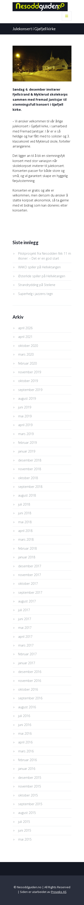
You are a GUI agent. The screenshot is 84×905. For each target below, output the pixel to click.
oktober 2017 (28, 583)
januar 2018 (26, 557)
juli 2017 (24, 610)
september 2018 (30, 487)
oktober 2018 (28, 478)
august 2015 (27, 813)
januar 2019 (26, 451)
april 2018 (25, 531)
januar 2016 (26, 768)
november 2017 (29, 575)
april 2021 (25, 337)
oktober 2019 (28, 381)
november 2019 (29, 372)
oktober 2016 (28, 689)
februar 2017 (27, 654)
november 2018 (29, 469)
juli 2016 (24, 716)
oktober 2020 (28, 346)
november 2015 (29, 786)
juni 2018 (24, 513)
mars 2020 (26, 354)
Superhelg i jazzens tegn (35, 294)
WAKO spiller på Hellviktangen (39, 267)
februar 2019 (27, 442)
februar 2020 (27, 363)
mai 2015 (25, 839)
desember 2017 (29, 566)
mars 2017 (26, 645)
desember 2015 (29, 777)
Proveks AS (59, 892)
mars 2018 (26, 539)
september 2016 (30, 698)
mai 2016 (25, 733)
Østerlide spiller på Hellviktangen (41, 276)
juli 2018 (24, 504)
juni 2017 (24, 619)
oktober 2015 (28, 795)
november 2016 (29, 681)
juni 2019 (24, 407)
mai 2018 (25, 522)
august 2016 (27, 707)
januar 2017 (26, 663)
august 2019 (27, 398)
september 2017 (30, 592)
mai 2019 (25, 416)
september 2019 (30, 390)
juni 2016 (24, 725)
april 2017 (25, 636)
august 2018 (27, 495)
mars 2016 (26, 751)
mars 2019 (26, 434)
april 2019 (25, 425)
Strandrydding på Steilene (36, 285)
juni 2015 (24, 830)
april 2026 (25, 328)
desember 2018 (29, 460)
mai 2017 (25, 627)
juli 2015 (24, 822)
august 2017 (27, 601)
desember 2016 (29, 672)
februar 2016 (27, 760)
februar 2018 (27, 548)
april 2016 (25, 742)
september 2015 (30, 804)
